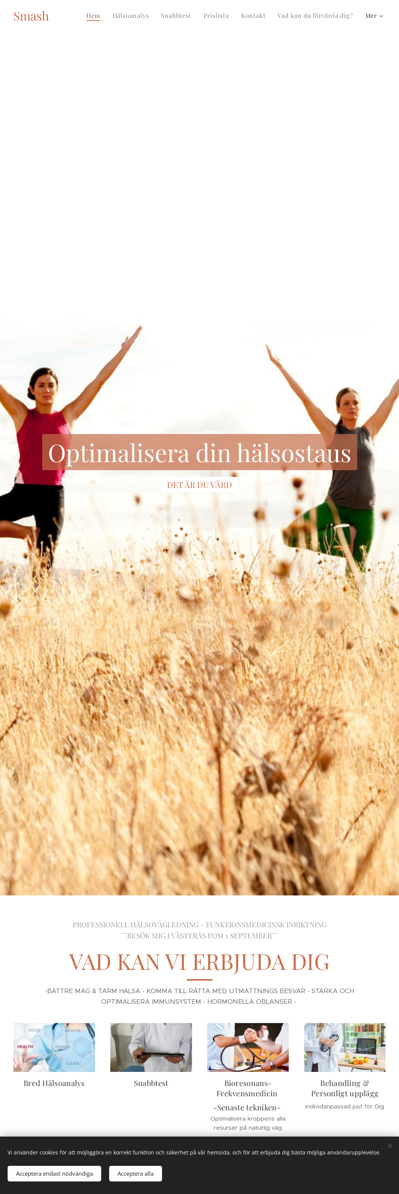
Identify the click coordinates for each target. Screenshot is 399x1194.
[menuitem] (95, 15)
